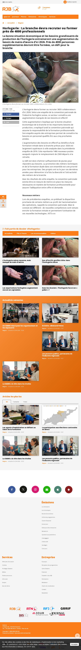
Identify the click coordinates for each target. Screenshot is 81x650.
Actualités (9, 233)
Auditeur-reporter (70, 2)
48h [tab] (7, 402)
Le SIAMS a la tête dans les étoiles (17, 384)
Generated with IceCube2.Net (22, 633)
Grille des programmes (48, 517)
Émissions (32, 17)
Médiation (44, 582)
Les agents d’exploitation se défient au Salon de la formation (19, 428)
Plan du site (25, 628)
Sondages (44, 545)
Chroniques (42, 17)
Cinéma (4, 565)
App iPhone (57, 489)
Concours (44, 548)
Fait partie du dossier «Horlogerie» (21, 228)
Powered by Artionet (8, 633)
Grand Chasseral (46, 520)
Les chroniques (46, 510)
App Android (68, 489)
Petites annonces (7, 575)
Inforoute (5, 579)
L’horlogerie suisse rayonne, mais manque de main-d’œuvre (17, 261)
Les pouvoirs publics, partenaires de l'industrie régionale (57, 355)
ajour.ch (7, 17)
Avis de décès (6, 586)
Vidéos (53, 233)
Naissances (45, 531)
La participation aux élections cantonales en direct (59, 428)
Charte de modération (48, 586)
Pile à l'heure (22, 233)
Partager (7, 114)
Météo (4, 572)
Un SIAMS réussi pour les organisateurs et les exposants (20, 327)
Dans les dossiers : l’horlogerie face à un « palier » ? (59, 289)
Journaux (15, 17)
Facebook (12, 489)
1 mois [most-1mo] (25, 402)
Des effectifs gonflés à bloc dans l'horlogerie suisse (56, 261)
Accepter (74, 644)
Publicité (44, 572)
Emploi (4, 582)
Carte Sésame (46, 568)
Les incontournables (38, 233)
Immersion (45, 524)
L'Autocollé (45, 541)
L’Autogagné (45, 538)
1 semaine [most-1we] (16, 402)
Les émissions (46, 506)
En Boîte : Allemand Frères (53, 326)
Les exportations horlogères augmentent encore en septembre (20, 289)
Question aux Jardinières (49, 534)
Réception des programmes (50, 565)
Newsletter (45, 593)
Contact (44, 589)
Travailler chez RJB (47, 575)
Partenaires (45, 579)
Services (52, 17)
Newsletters (47, 489)
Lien (6, 122)
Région (20, 23)
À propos (44, 561)
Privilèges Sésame (7, 568)
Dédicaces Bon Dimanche (49, 527)
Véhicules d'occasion (8, 561)
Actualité (11, 23)
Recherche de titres (47, 513)
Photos (23, 17)
